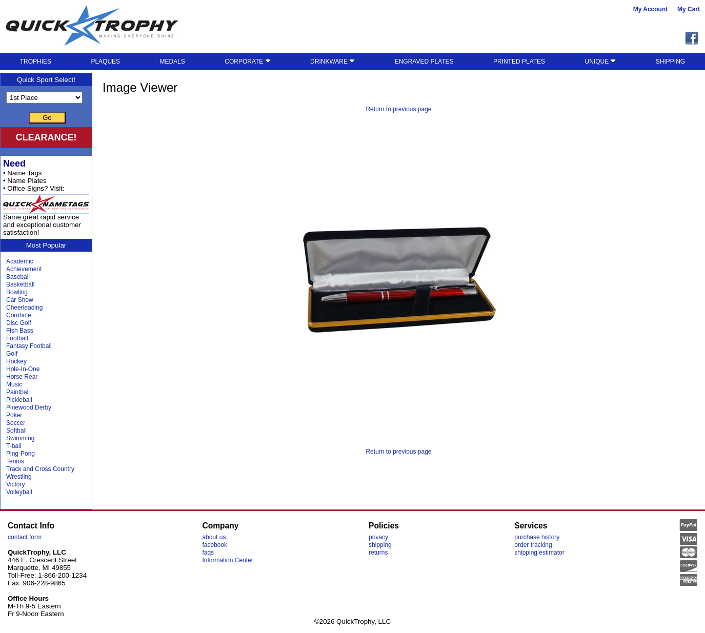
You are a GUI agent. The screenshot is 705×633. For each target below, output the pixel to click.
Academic (19, 261)
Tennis (15, 461)
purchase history (536, 537)
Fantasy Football (29, 346)
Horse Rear (21, 376)
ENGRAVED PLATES (424, 61)
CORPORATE (247, 61)
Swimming (20, 438)
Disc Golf (18, 322)
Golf (11, 353)
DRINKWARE (332, 61)
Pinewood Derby (28, 407)
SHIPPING (670, 61)
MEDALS (172, 61)
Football (17, 338)
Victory (15, 484)
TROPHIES (35, 61)
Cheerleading (24, 307)
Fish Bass (19, 330)
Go (47, 117)
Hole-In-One (22, 369)
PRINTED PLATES (519, 61)
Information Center (227, 560)
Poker (14, 415)
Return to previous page (398, 109)
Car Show (19, 299)
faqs (208, 552)
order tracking (533, 544)
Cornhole (18, 315)
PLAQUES (105, 61)
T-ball (13, 446)
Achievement (24, 269)
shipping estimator (539, 552)
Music (14, 384)
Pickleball (19, 399)
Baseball (18, 276)
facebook (214, 544)
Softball (16, 430)
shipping (380, 544)
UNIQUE (600, 61)
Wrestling (19, 476)
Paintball (18, 392)
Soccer (15, 422)
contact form (25, 537)
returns (378, 552)
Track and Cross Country (40, 469)
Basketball (20, 284)
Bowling (17, 292)
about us (214, 537)
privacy (378, 537)
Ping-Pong (20, 453)
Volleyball (19, 492)
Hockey (16, 361)
